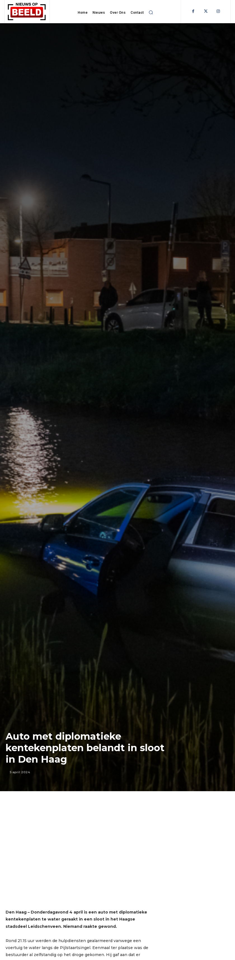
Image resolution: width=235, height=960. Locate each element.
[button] (150, 12)
